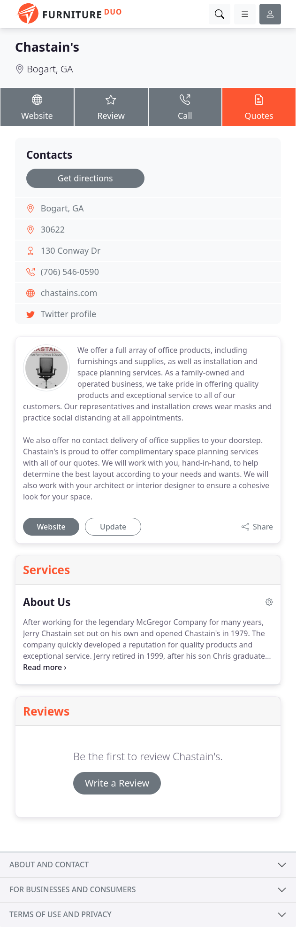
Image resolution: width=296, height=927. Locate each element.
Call (185, 106)
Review (111, 106)
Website (37, 106)
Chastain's (47, 46)
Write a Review (117, 783)
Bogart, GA (50, 68)
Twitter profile (68, 313)
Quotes (259, 106)
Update (113, 527)
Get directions (85, 178)
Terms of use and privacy (60, 914)
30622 (53, 229)
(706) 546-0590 (70, 271)
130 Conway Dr (71, 250)
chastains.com (69, 292)
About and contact (49, 864)
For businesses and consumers (72, 889)
